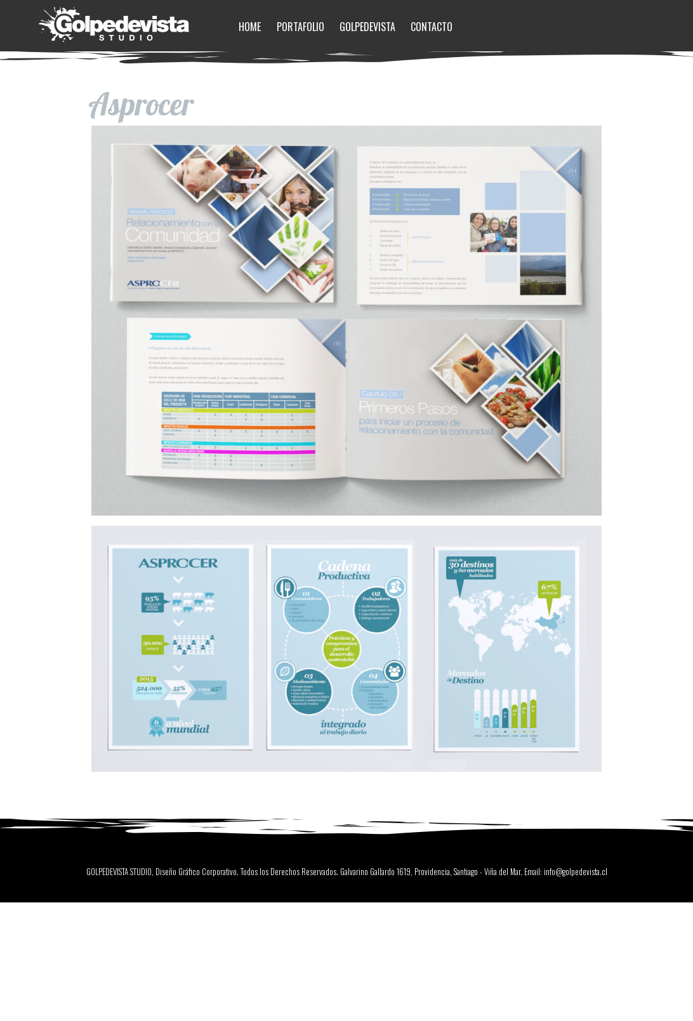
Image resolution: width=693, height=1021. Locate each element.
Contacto (431, 26)
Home (250, 26)
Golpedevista (367, 26)
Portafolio (300, 26)
